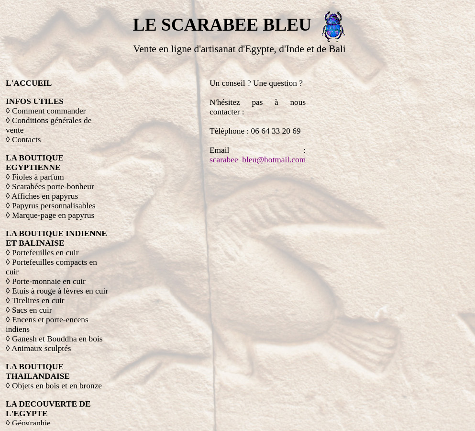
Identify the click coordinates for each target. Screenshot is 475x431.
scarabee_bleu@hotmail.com (258, 159)
